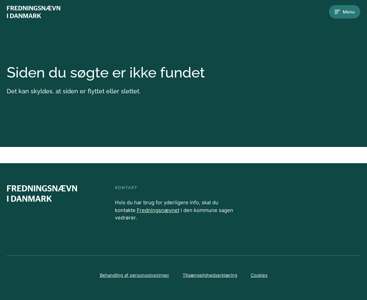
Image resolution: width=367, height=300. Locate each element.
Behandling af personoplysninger (134, 275)
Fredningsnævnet (158, 210)
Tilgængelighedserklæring (210, 275)
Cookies (259, 275)
